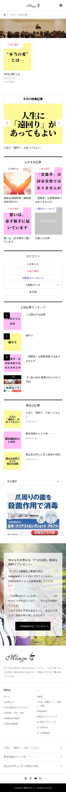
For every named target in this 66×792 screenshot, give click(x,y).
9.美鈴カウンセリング (47, 716)
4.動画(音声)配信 (12, 718)
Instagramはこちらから (33, 626)
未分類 (33, 291)
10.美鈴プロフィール (46, 722)
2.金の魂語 (33, 271)
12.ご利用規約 (43, 733)
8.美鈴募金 (42, 711)
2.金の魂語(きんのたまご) (16, 707)
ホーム (7, 696)
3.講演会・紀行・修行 (14, 713)
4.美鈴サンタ (33, 284)
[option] (33, 127)
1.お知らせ (33, 264)
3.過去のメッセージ (33, 278)
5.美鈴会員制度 (11, 724)
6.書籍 (40, 696)
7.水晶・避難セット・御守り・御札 (49, 704)
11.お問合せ (42, 727)
